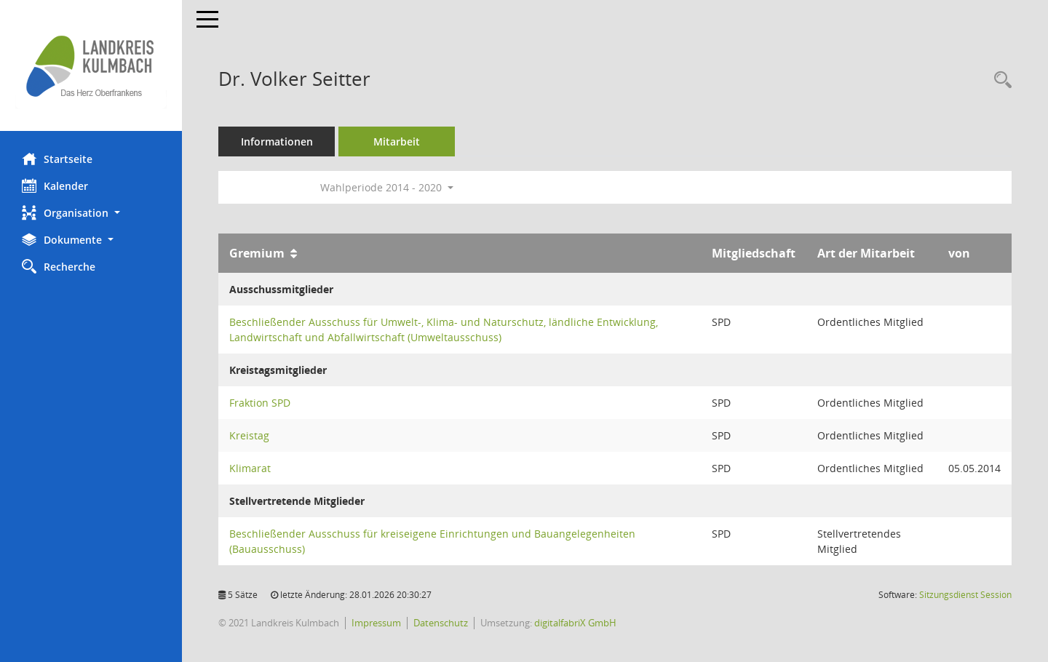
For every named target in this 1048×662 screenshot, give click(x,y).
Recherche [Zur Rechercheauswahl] (58, 266)
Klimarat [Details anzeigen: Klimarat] (250, 468)
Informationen (277, 141)
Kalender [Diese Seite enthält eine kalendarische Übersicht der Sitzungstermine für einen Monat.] (55, 185)
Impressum (376, 622)
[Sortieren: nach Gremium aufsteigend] (293, 253)
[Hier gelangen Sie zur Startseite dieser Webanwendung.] (91, 65)
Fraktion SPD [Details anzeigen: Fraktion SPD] (259, 403)
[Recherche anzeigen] (999, 80)
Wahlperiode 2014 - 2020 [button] (386, 187)
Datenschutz (440, 622)
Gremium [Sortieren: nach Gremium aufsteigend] (257, 253)
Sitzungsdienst (965, 595)
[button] (91, 212)
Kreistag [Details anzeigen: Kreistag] (249, 435)
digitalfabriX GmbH (575, 622)
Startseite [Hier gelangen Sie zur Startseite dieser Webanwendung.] (57, 158)
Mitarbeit (396, 141)
